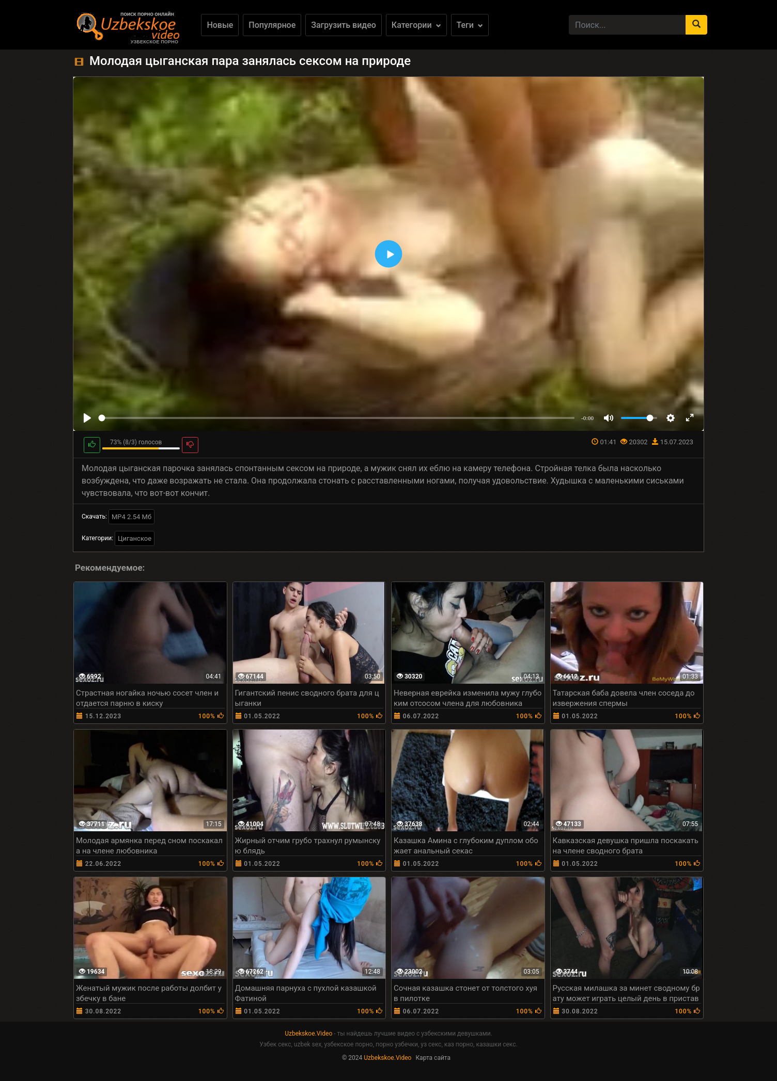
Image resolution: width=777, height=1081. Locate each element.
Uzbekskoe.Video (308, 1033)
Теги (470, 25)
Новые (220, 25)
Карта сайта (432, 1057)
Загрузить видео (343, 25)
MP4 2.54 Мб (131, 517)
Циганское (134, 538)
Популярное (272, 25)
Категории (416, 25)
